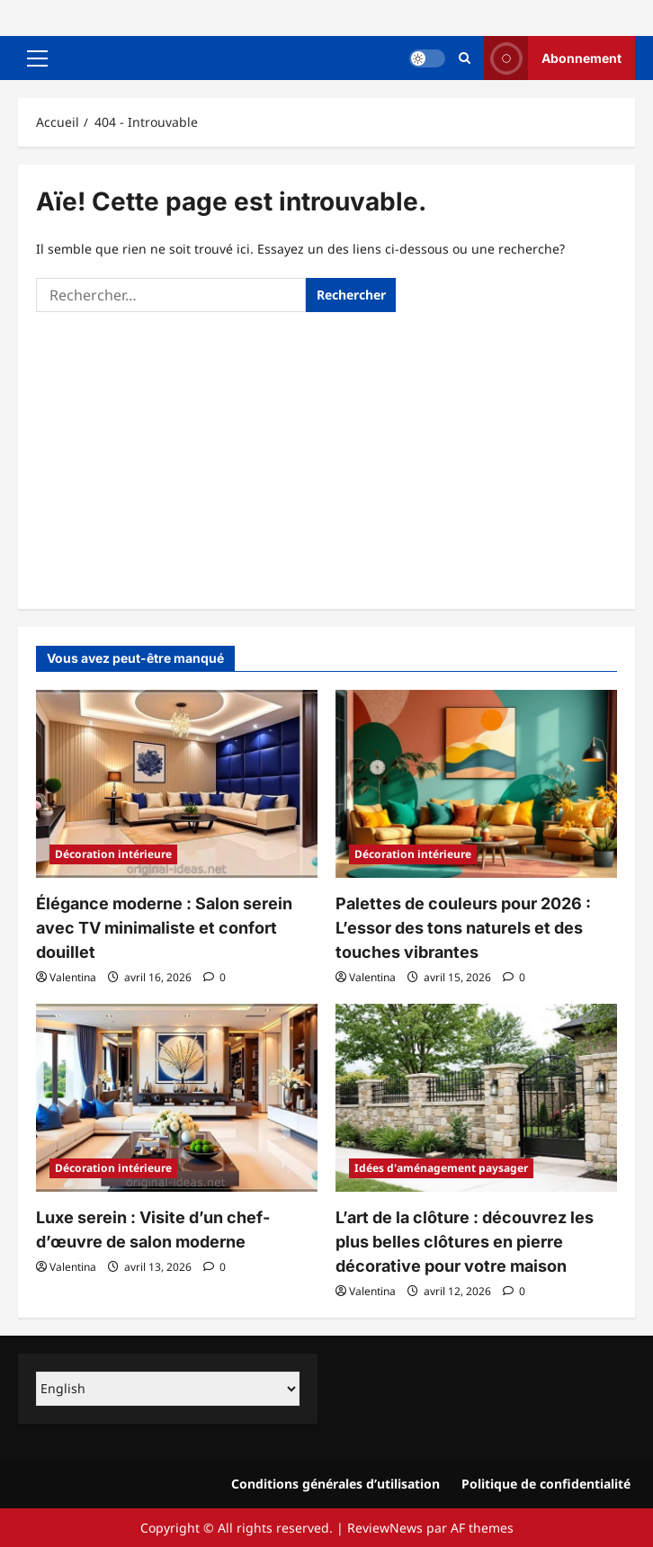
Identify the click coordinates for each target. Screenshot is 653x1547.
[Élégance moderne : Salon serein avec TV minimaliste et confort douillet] (177, 784)
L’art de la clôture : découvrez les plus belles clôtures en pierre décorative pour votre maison (464, 1241)
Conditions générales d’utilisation (335, 1483)
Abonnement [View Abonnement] (553, 58)
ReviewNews (385, 1527)
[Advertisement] (326, 456)
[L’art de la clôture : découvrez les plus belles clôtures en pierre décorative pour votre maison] (476, 1098)
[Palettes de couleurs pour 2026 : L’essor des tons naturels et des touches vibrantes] (476, 784)
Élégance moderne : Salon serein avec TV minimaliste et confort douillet (164, 927)
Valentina (72, 977)
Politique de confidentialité (546, 1483)
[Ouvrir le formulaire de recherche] (464, 58)
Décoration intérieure (113, 854)
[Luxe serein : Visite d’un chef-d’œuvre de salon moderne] (177, 1098)
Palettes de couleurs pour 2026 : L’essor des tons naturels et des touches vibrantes (463, 927)
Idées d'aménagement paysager (441, 1168)
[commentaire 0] (214, 977)
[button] (37, 58)
